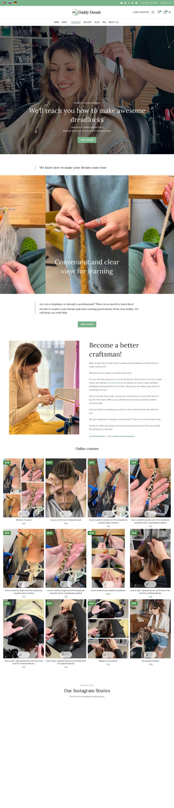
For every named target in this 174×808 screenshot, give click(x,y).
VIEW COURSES (87, 140)
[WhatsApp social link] (129, 3)
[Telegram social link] (136, 3)
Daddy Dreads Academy (124, 436)
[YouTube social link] (122, 3)
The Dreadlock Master (151, 665)
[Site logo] (87, 12)
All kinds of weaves (23, 518)
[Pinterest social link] (125, 3)
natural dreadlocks (115, 383)
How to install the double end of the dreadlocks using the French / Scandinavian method (151, 521)
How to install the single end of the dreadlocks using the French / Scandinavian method (66, 594)
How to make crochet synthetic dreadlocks (108, 591)
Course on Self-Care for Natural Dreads (65, 518)
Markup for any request (108, 665)
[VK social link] (133, 3)
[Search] (153, 12)
